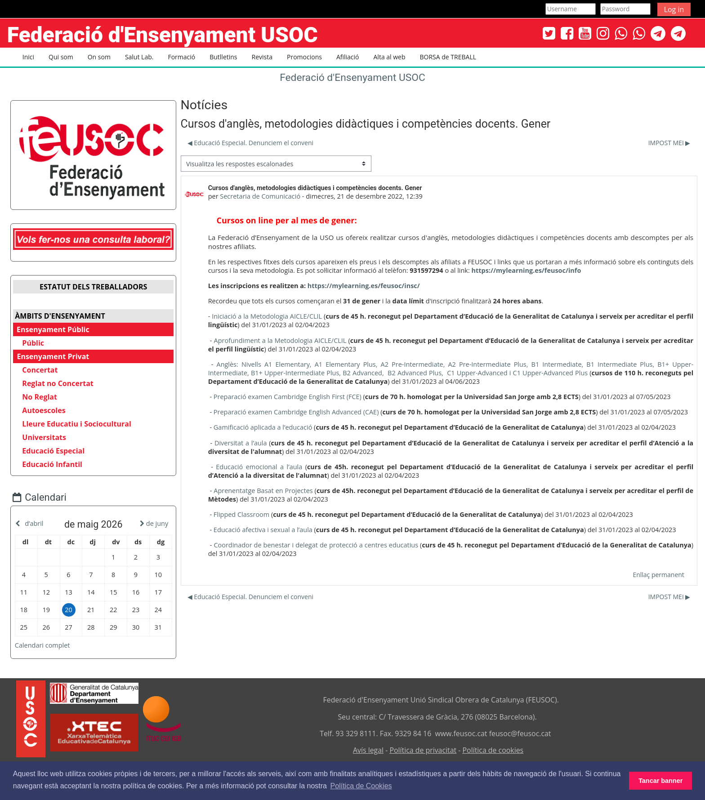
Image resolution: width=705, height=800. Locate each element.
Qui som (61, 57)
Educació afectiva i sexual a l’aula (262, 529)
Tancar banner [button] (660, 780)
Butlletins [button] (223, 57)
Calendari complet (49, 643)
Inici (28, 57)
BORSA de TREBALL (448, 57)
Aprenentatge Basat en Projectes (262, 490)
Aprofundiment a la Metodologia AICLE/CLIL (279, 340)
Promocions (304, 57)
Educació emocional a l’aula (258, 466)
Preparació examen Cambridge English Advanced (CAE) (295, 412)
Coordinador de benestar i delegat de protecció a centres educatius (315, 545)
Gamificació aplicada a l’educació (262, 427)
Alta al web (390, 57)
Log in (674, 9)
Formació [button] (181, 57)
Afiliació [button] (347, 57)
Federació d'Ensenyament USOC (352, 77)
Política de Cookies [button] (361, 786)
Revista (262, 57)
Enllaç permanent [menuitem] (659, 574)
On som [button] (99, 57)
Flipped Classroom (240, 514)
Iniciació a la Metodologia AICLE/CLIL (266, 316)
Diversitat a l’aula (240, 443)
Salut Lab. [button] (139, 57)
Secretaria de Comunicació (259, 196)
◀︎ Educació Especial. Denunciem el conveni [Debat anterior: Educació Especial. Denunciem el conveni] (249, 142)
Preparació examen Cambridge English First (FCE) (287, 396)
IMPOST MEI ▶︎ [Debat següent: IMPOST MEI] (670, 142)
